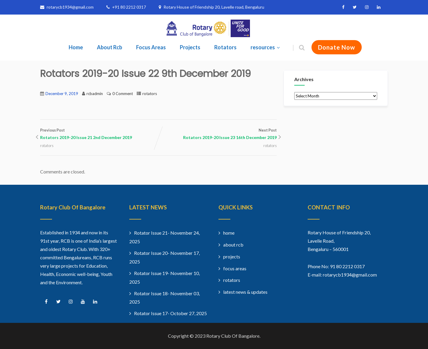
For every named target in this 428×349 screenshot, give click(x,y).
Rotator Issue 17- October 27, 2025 (170, 313)
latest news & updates (245, 292)
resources (266, 47)
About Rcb (109, 47)
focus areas (234, 268)
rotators (149, 93)
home (229, 233)
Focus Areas (151, 47)
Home (76, 47)
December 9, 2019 (61, 93)
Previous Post (99, 134)
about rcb (233, 244)
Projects (190, 47)
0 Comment (122, 93)
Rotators (225, 47)
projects (231, 256)
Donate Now (336, 47)
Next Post (217, 134)
